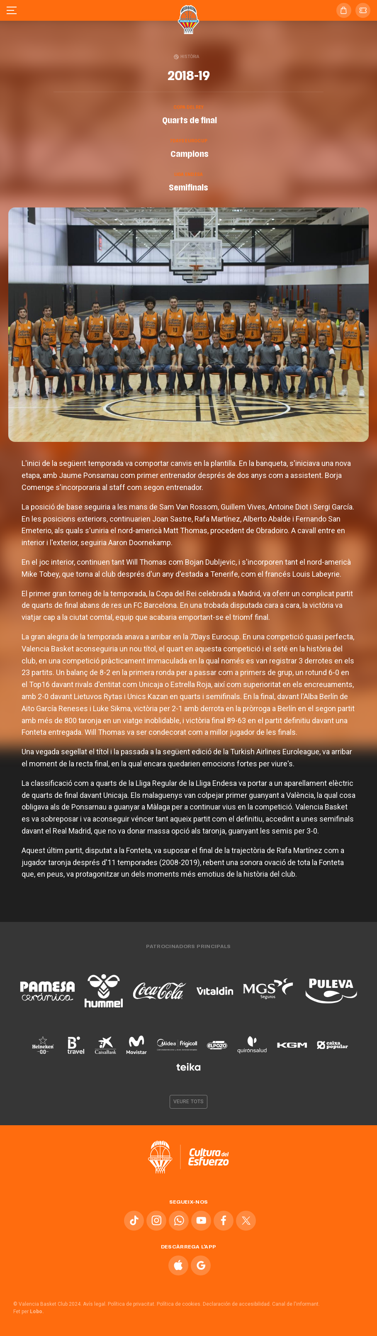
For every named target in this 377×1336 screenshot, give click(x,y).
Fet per (28, 1311)
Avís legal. (95, 1304)
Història (186, 56)
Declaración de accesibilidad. (237, 1304)
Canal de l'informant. (296, 1304)
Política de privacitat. (132, 1304)
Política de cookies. (179, 1304)
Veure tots (188, 1101)
